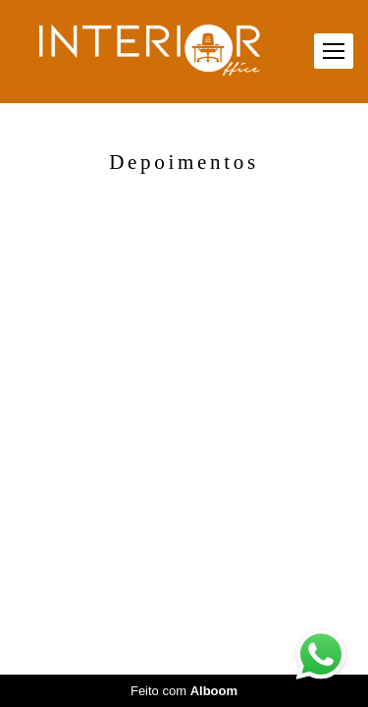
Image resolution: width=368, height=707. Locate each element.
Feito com (184, 690)
